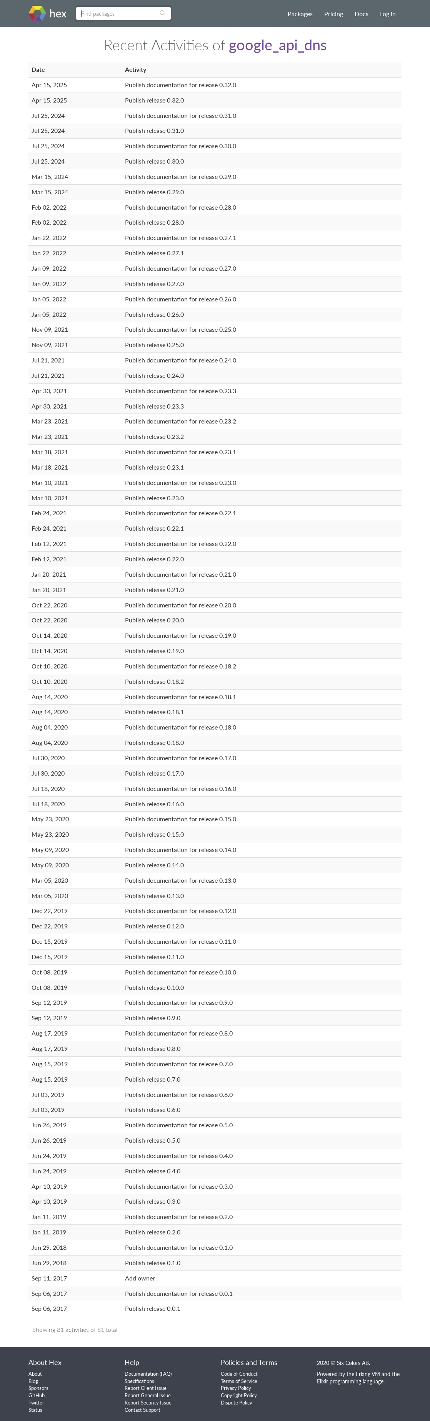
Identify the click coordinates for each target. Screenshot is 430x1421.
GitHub (36, 1395)
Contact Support (142, 1410)
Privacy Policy (236, 1388)
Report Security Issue (148, 1402)
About (35, 1374)
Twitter (36, 1402)
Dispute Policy (236, 1402)
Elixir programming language (350, 1381)
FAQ (165, 1374)
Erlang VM (368, 1374)
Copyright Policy (239, 1395)
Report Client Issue (146, 1388)
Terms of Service (239, 1381)
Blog (33, 1381)
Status (35, 1410)
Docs (361, 13)
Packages (300, 13)
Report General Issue (148, 1395)
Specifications (139, 1381)
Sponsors (38, 1388)
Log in (388, 13)
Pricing (333, 13)
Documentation (141, 1374)
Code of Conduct (239, 1374)
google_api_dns (278, 44)
